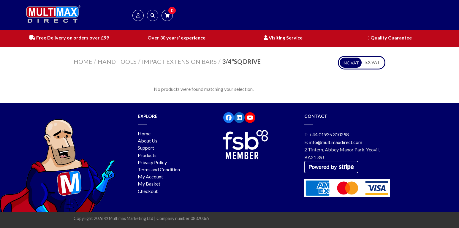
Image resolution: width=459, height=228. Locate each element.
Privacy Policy (152, 162)
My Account (150, 176)
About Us (147, 140)
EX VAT (372, 62)
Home (83, 61)
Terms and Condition (159, 169)
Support (146, 148)
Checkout (148, 191)
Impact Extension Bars (179, 61)
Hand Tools (117, 61)
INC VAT (350, 62)
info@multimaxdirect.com (335, 142)
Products (147, 155)
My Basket (149, 183)
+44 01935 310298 (329, 134)
